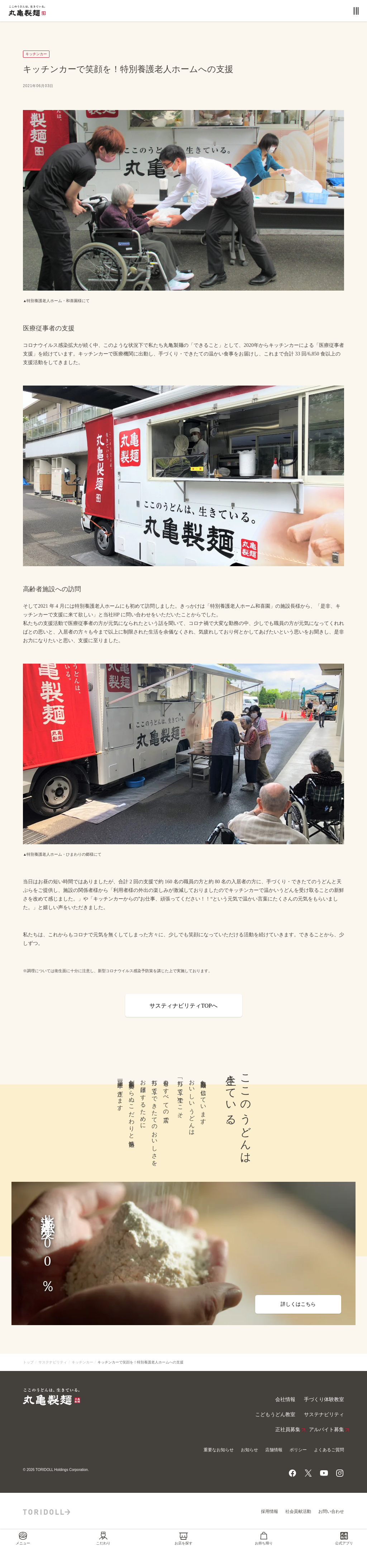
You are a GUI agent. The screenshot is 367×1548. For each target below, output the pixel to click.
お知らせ (249, 1449)
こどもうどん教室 (275, 1414)
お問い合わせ (331, 1511)
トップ (28, 1362)
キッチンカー (82, 1362)
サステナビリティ (52, 1362)
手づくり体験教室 (324, 1399)
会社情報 (285, 1399)
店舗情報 (273, 1449)
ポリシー (298, 1449)
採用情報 (269, 1511)
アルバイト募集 (326, 1429)
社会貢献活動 (298, 1511)
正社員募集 (287, 1429)
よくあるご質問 (329, 1449)
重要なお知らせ (219, 1449)
